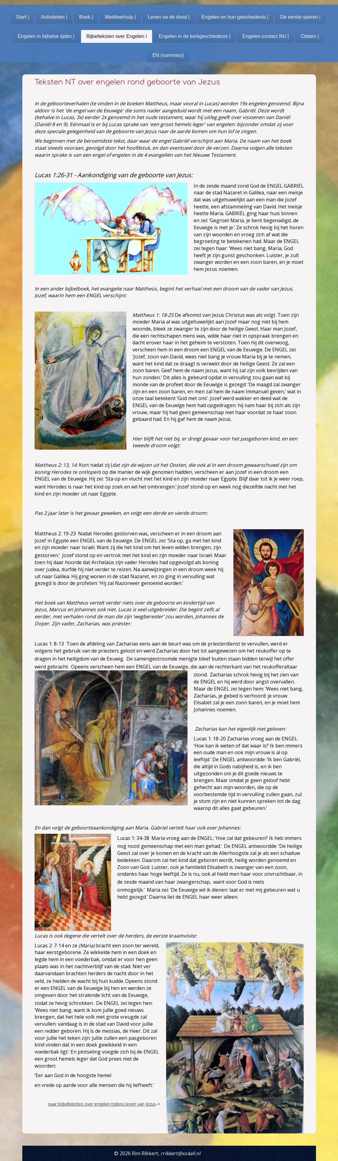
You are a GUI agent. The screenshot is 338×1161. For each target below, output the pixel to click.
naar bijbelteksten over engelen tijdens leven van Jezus (102, 1104)
